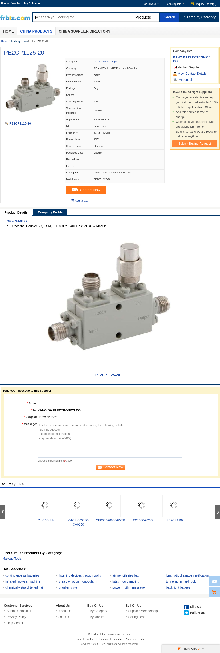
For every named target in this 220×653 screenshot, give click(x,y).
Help (141, 639)
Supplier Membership (143, 611)
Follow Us (197, 612)
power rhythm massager (129, 587)
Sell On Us (133, 605)
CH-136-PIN (46, 520)
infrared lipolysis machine (22, 581)
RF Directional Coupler (106, 61)
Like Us (195, 606)
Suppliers (104, 639)
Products (90, 639)
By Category (98, 611)
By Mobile (97, 617)
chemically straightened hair (24, 587)
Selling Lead (136, 617)
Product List (186, 80)
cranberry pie (68, 587)
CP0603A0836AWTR (110, 520)
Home (8, 31)
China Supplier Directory (84, 31)
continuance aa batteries (22, 575)
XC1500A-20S (143, 520)
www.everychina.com (119, 634)
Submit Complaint (19, 611)
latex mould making (125, 581)
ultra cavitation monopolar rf (78, 581)
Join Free (16, 3)
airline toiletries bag (125, 575)
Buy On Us (95, 605)
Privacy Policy (16, 617)
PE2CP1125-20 (24, 52)
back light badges (178, 587)
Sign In (4, 3)
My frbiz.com (32, 3)
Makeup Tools (19, 41)
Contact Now (90, 190)
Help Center (15, 623)
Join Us (64, 617)
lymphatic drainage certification (187, 575)
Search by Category (200, 17)
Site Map (117, 639)
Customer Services (18, 605)
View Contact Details (192, 73)
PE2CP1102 (175, 520)
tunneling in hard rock (181, 581)
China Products (36, 31)
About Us (63, 605)
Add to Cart (82, 200)
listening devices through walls (80, 575)
